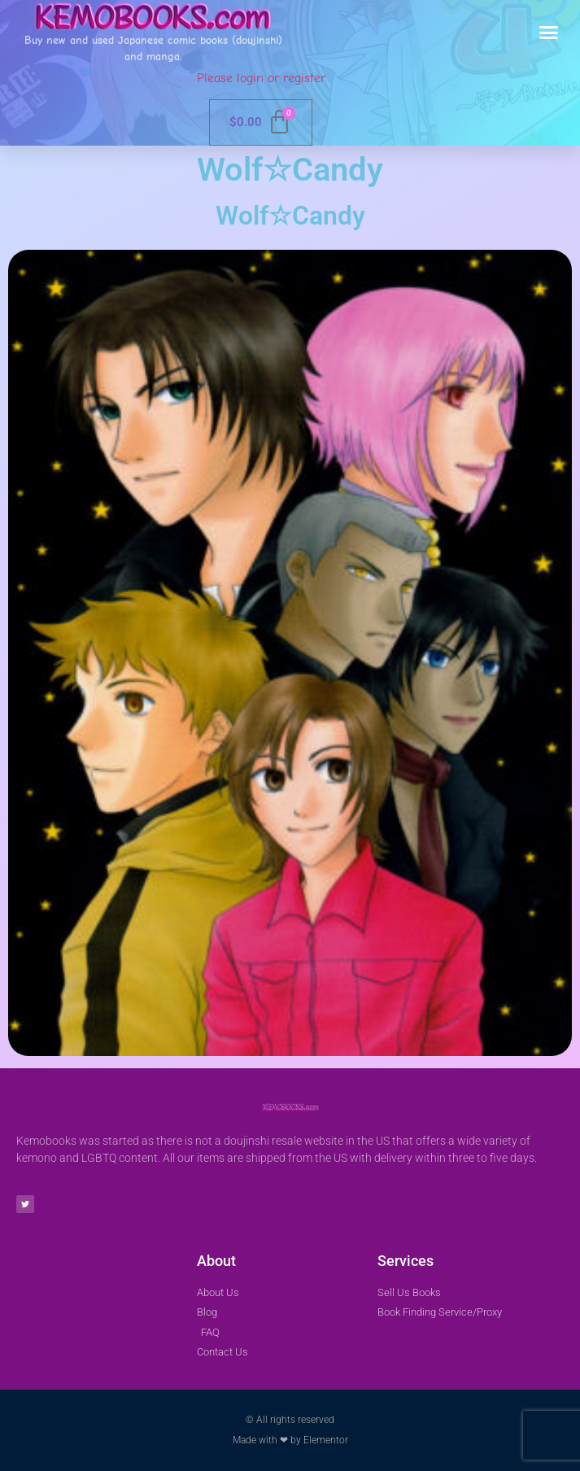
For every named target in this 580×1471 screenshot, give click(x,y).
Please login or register (261, 78)
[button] (549, 32)
